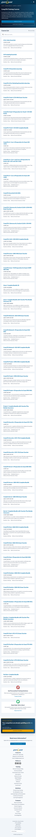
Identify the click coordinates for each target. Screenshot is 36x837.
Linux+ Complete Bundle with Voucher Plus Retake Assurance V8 (17, 300)
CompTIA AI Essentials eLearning (12, 69)
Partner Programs (18, 806)
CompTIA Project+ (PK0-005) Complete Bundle (16, 361)
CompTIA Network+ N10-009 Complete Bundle (16, 347)
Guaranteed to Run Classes (18, 772)
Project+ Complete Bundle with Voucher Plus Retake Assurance (16, 407)
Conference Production (18, 795)
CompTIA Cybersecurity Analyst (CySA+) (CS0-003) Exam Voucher (17, 208)
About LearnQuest (18, 802)
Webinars (18, 781)
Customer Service (18, 809)
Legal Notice (18, 824)
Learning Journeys (18, 783)
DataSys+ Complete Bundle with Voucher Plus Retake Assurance (16, 618)
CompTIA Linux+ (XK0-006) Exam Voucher (15, 253)
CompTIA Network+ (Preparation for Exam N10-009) (16, 330)
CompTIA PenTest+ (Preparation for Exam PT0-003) (17, 644)
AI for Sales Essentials (9, 40)
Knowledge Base (18, 815)
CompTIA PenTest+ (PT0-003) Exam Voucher (15, 660)
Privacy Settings (18, 822)
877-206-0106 (20, 754)
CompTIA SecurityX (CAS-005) (11, 193)
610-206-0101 (20, 756)
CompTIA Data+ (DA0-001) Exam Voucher (15, 543)
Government (18, 785)
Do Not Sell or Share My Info (18, 821)
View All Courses (18, 21)
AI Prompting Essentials (10, 54)
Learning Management (18, 797)
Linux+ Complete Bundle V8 (11, 285)
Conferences (18, 779)
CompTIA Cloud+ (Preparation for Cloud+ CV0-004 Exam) (17, 112)
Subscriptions (18, 774)
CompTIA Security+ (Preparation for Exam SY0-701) (17, 422)
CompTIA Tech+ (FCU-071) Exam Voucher (15, 633)
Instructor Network (18, 808)
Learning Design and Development (18, 793)
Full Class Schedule (18, 770)
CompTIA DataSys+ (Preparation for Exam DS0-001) (17, 601)
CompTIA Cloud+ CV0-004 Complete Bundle (15, 128)
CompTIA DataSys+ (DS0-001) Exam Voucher (16, 587)
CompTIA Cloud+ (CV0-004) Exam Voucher (15, 97)
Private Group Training (18, 790)
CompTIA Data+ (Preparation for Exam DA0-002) (17, 557)
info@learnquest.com (19, 758)
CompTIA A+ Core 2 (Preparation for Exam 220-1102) (16, 176)
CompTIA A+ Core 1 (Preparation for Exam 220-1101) (16, 143)
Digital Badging (18, 777)
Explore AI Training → (18, 730)
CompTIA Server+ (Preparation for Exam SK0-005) (17, 466)
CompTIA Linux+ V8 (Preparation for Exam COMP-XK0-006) (17, 268)
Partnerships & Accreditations (18, 804)
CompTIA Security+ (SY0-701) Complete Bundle (16, 438)
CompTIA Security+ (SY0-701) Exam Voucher (16, 452)
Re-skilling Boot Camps (18, 792)
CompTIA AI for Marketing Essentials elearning (16, 83)
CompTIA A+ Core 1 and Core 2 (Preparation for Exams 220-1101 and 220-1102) (16, 160)
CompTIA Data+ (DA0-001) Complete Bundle (15, 527)
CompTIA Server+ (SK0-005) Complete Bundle (16, 482)
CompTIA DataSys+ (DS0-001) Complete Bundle (16, 573)
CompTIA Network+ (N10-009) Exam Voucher (16, 315)
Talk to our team (18, 743)
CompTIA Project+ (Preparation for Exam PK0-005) (17, 390)
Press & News (18, 813)
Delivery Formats (18, 776)
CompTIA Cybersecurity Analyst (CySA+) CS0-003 (17, 223)
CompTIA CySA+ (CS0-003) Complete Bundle (15, 239)
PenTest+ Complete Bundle (11, 674)
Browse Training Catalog (18, 768)
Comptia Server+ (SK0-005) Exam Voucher (15, 497)
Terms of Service (18, 827)
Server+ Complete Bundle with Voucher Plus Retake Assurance (17, 512)
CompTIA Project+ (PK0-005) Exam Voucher (15, 376)
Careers (18, 811)
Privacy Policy (18, 826)
